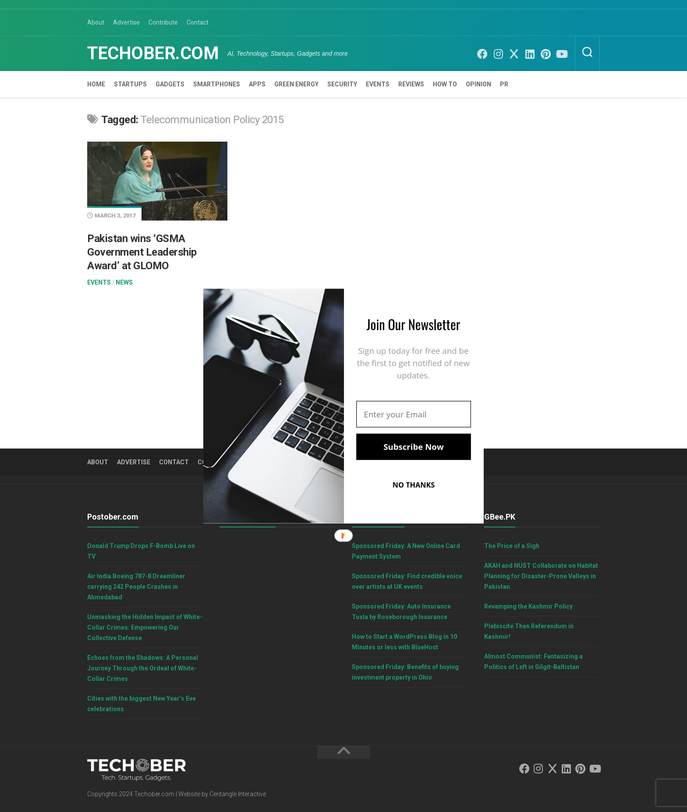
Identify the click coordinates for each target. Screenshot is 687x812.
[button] (413, 324)
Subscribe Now (413, 446)
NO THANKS (414, 485)
